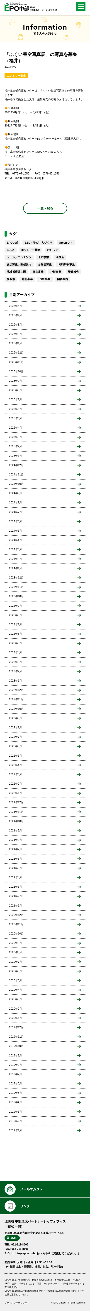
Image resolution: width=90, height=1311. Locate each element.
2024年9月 (15, 493)
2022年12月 (16, 690)
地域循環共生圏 (16, 271)
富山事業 (38, 271)
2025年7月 (15, 399)
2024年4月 (15, 540)
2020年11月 (16, 924)
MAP (13, 1238)
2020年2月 (15, 1008)
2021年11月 (16, 811)
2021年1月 (15, 905)
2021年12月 (16, 802)
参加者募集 (45, 264)
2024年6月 (15, 521)
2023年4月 (15, 652)
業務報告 (73, 271)
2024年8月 (15, 502)
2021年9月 (15, 830)
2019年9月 (15, 1055)
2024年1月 (15, 568)
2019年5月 (15, 1092)
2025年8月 (15, 390)
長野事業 (44, 279)
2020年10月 (16, 933)
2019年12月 (16, 1027)
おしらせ (52, 250)
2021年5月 (15, 868)
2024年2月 (15, 559)
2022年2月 (15, 783)
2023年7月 (15, 624)
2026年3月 (15, 324)
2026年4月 (15, 315)
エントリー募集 (16, 75)
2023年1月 (15, 680)
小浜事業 (55, 271)
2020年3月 (15, 999)
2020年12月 (16, 915)
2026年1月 (15, 343)
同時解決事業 (66, 264)
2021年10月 (16, 821)
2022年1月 (15, 793)
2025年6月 (15, 409)
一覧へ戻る (45, 208)
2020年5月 (15, 980)
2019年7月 (15, 1074)
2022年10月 (16, 708)
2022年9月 (15, 718)
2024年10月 (16, 483)
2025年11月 (16, 362)
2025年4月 (15, 427)
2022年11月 (16, 699)
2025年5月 (15, 418)
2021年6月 (15, 858)
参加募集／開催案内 (19, 264)
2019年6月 (15, 1083)
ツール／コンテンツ (19, 257)
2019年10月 (16, 1046)
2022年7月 (15, 736)
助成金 (60, 257)
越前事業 (27, 279)
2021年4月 (15, 877)
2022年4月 (15, 765)
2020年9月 (15, 943)
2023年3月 (15, 662)
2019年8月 (15, 1064)
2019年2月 (15, 1121)
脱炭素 (11, 279)
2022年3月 (15, 774)
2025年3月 (15, 437)
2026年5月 (15, 306)
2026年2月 (15, 334)
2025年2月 (15, 446)
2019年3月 (15, 1111)
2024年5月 (15, 530)
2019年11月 (16, 1036)
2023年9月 (15, 605)
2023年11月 (16, 587)
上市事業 (43, 257)
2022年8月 (15, 727)
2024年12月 (16, 465)
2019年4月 (15, 1102)
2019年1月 (15, 1130)
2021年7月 (15, 849)
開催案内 (62, 279)
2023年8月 (15, 615)
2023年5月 (15, 643)
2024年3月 (15, 549)
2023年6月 (15, 633)
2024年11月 (16, 474)
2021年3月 (15, 886)
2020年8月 (15, 952)
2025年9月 (15, 380)
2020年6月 (15, 971)
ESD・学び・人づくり (38, 242)
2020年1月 (15, 1018)
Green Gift (65, 242)
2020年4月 (15, 989)
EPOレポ (12, 242)
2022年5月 (15, 755)
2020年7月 (15, 961)
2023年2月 (15, 671)
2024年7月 (15, 512)
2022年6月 (15, 746)
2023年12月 (16, 577)
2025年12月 (16, 352)
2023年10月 (16, 596)
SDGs (10, 250)
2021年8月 (15, 839)
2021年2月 (15, 896)
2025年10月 (16, 371)
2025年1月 (15, 455)
